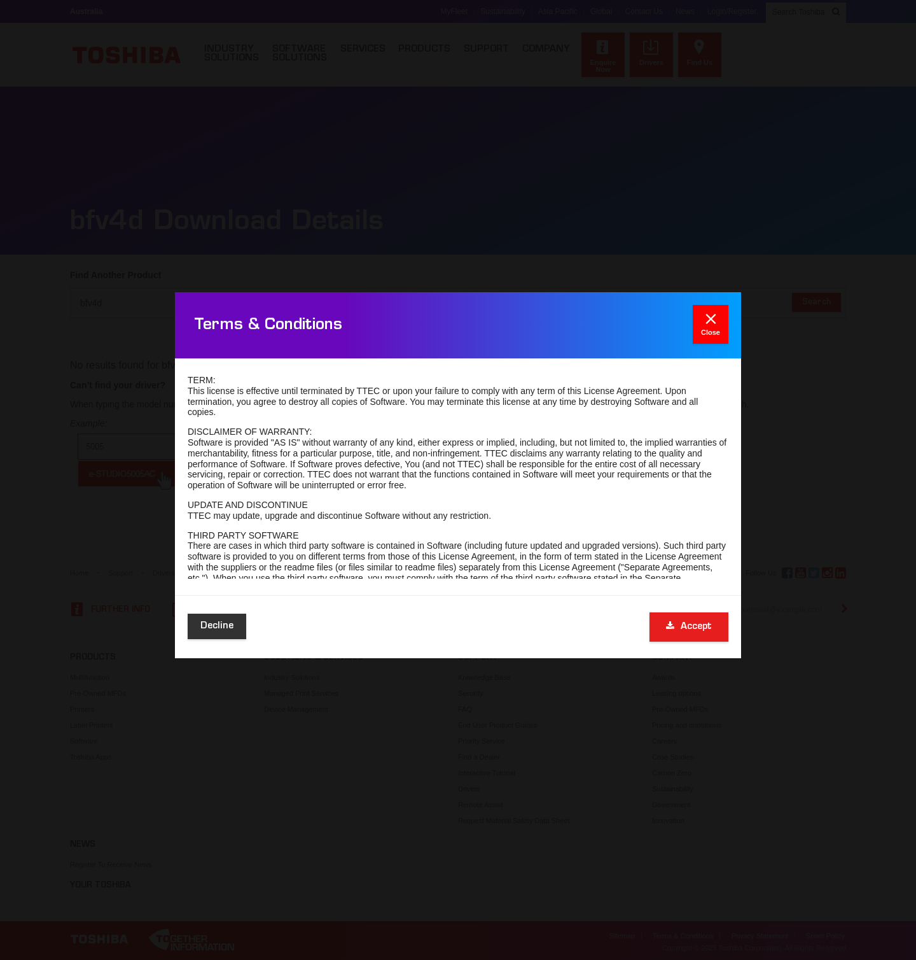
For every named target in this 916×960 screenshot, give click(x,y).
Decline (216, 626)
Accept (689, 626)
